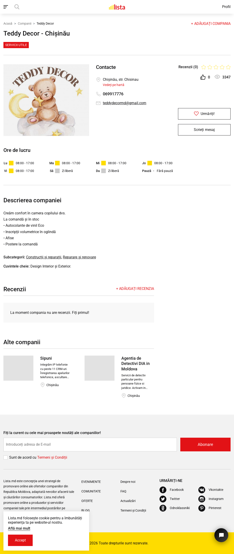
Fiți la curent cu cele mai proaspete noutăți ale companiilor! (52, 433)
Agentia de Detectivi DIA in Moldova (135, 363)
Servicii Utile (16, 45)
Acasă (7, 23)
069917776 (113, 94)
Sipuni (46, 358)
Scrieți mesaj (204, 129)
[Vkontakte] (210, 489)
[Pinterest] (209, 508)
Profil (226, 7)
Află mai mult (19, 528)
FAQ (123, 491)
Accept (20, 540)
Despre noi (127, 482)
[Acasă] (117, 7)
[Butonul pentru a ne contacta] (221, 535)
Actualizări (128, 501)
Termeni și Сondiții (52, 457)
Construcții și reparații (43, 257)
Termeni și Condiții (133, 510)
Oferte (87, 501)
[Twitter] (170, 499)
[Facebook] (172, 489)
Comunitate (91, 491)
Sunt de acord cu (23, 457)
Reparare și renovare (79, 257)
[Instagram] (210, 499)
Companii (24, 23)
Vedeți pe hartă (113, 85)
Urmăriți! (204, 114)
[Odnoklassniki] (175, 508)
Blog (85, 510)
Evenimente (91, 482)
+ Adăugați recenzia (135, 288)
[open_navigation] (6, 7)
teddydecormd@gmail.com (124, 103)
